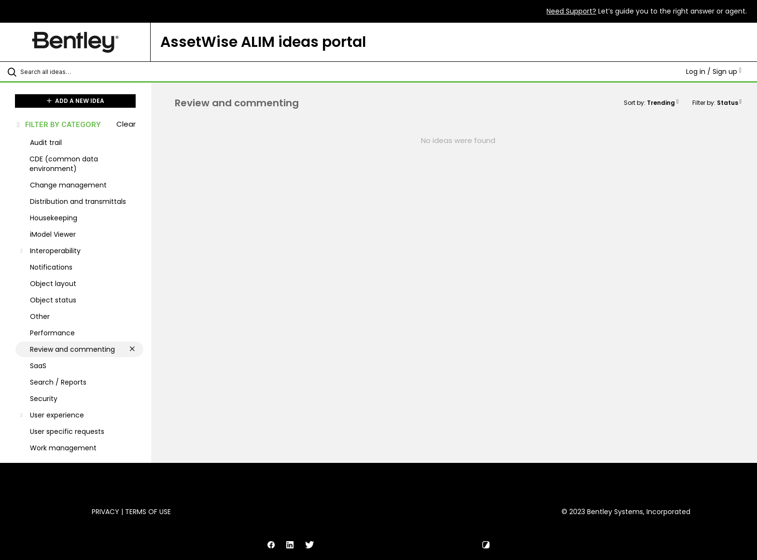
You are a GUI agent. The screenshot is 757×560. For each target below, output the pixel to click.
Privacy (105, 512)
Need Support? (571, 11)
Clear (126, 124)
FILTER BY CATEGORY (58, 124)
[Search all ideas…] (87, 71)
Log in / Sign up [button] (714, 71)
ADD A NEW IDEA (75, 101)
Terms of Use (148, 512)
